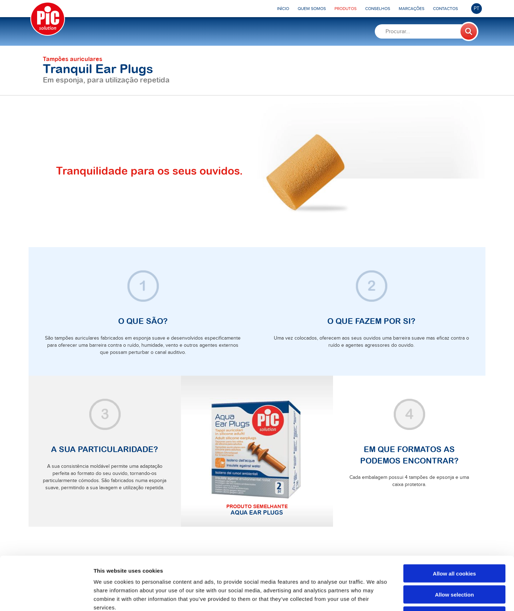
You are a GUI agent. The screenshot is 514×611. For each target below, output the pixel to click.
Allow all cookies (454, 523)
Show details (374, 597)
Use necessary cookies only (454, 565)
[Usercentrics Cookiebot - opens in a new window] (46, 597)
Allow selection (454, 544)
